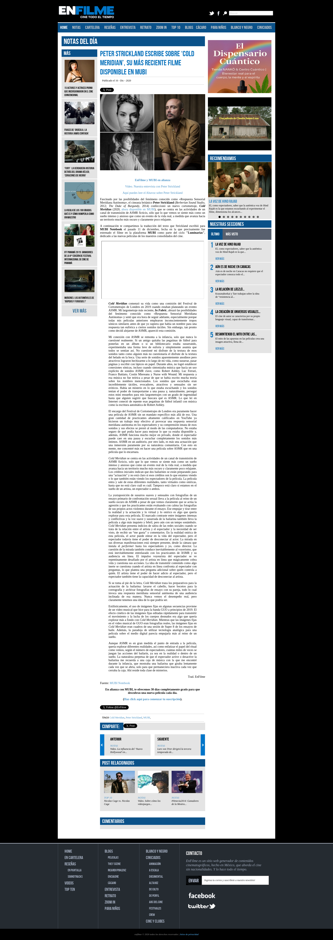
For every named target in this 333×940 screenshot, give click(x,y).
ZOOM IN (161, 27)
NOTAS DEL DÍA (80, 41)
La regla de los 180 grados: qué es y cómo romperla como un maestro (79, 210)
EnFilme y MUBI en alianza (152, 180)
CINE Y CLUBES (155, 921)
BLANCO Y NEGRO (242, 27)
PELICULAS (113, 858)
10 (258, 217)
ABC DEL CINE (156, 902)
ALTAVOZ (153, 883)
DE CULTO (153, 889)
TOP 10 (175, 27)
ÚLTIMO (215, 234)
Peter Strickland (133, 717)
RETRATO (145, 27)
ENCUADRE (113, 877)
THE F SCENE (114, 864)
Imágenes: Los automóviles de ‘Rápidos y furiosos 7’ (79, 296)
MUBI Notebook (120, 683)
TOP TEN (70, 889)
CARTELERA (92, 27)
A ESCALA (154, 870)
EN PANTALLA (75, 870)
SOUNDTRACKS (75, 877)
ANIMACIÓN (155, 864)
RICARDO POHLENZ (117, 870)
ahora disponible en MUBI (138, 209)
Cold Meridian (117, 717)
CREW (152, 915)
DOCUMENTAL (156, 877)
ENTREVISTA (127, 27)
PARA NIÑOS (218, 27)
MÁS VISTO (232, 234)
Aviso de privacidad (189, 934)
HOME (64, 27)
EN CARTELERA (74, 857)
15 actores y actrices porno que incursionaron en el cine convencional (79, 88)
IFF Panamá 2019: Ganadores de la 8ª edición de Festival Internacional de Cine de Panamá (79, 254)
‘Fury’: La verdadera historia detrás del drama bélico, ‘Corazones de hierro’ (79, 168)
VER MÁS (79, 311)
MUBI (146, 717)
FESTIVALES (155, 908)
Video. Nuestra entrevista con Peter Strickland (152, 186)
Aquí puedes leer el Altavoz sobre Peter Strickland (153, 192)
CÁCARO (201, 27)
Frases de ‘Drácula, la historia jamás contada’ (79, 128)
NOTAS (76, 27)
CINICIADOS (264, 27)
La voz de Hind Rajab (223, 201)
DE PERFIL (154, 896)
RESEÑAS (110, 27)
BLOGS (189, 27)
